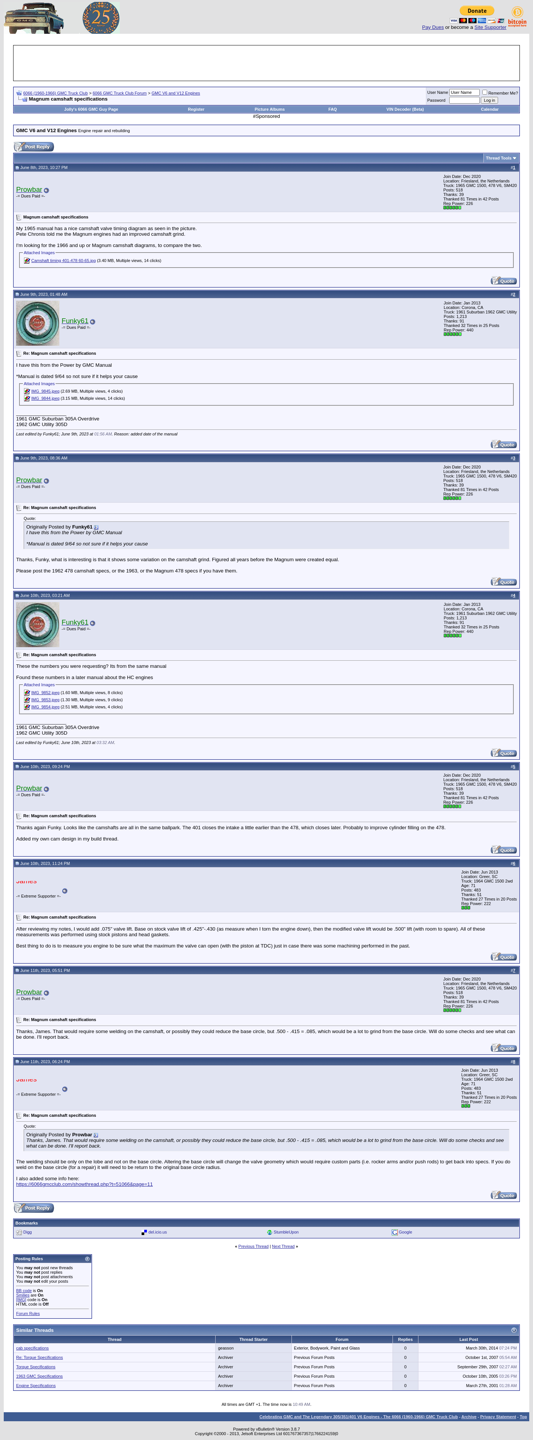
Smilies (22, 1295)
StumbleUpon (286, 1232)
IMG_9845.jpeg (45, 391)
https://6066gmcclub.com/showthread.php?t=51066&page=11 (84, 1184)
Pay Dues (433, 27)
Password (436, 100)
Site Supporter (490, 27)
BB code (24, 1290)
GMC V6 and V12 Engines (176, 93)
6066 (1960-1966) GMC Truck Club (55, 93)
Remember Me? (500, 93)
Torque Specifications (36, 1367)
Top (523, 1416)
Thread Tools (499, 158)
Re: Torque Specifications (39, 1357)
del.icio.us (157, 1232)
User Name (437, 92)
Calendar (489, 109)
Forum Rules (28, 1313)
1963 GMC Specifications (39, 1376)
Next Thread (283, 1246)
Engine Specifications (36, 1385)
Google (405, 1232)
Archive (468, 1416)
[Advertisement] (266, 63)
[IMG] (21, 1299)
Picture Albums (270, 109)
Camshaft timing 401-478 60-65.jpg (63, 260)
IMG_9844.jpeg (45, 398)
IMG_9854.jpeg (45, 707)
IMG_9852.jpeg (45, 692)
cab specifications (32, 1348)
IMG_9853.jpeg (45, 699)
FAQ (332, 109)
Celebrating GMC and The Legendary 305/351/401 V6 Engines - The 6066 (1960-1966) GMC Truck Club (359, 1416)
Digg (27, 1232)
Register (196, 109)
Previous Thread (254, 1246)
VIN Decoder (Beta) (405, 109)
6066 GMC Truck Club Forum (120, 93)
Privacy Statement (498, 1416)
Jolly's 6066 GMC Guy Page (91, 109)
